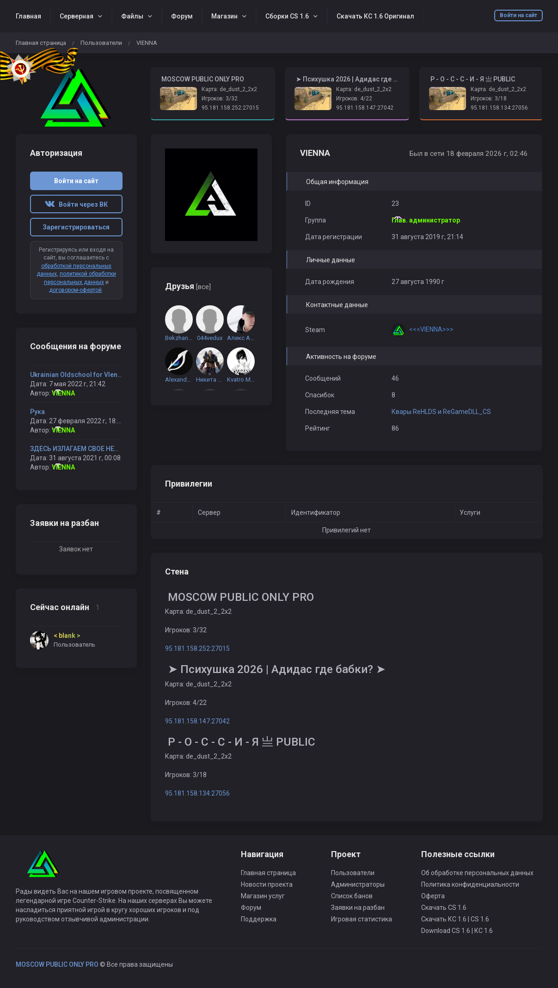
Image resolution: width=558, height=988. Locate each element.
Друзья (188, 286)
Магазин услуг (263, 896)
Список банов (352, 896)
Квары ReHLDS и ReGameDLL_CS (441, 411)
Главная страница (41, 42)
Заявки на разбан (358, 907)
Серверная (76, 16)
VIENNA (63, 393)
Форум (182, 16)
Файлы (132, 16)
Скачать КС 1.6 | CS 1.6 (455, 919)
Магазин (224, 16)
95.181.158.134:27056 (499, 108)
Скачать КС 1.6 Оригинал (375, 16)
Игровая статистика (361, 919)
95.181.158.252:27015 (230, 108)
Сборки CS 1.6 (287, 16)
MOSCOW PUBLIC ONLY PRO (57, 964)
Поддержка (258, 919)
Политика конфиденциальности (470, 884)
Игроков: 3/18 (489, 98)
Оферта (433, 896)
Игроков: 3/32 (220, 98)
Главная (28, 16)
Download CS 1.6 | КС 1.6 (457, 930)
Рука (37, 411)
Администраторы (358, 884)
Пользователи (101, 42)
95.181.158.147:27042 (364, 108)
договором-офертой (75, 290)
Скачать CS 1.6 (443, 907)
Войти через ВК (76, 204)
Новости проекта (267, 884)
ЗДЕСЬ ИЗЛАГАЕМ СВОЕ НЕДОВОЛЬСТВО (94, 448)
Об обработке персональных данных (477, 873)
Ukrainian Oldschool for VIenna (77, 374)
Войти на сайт (518, 15)
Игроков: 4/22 (354, 98)
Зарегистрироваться (76, 227)
